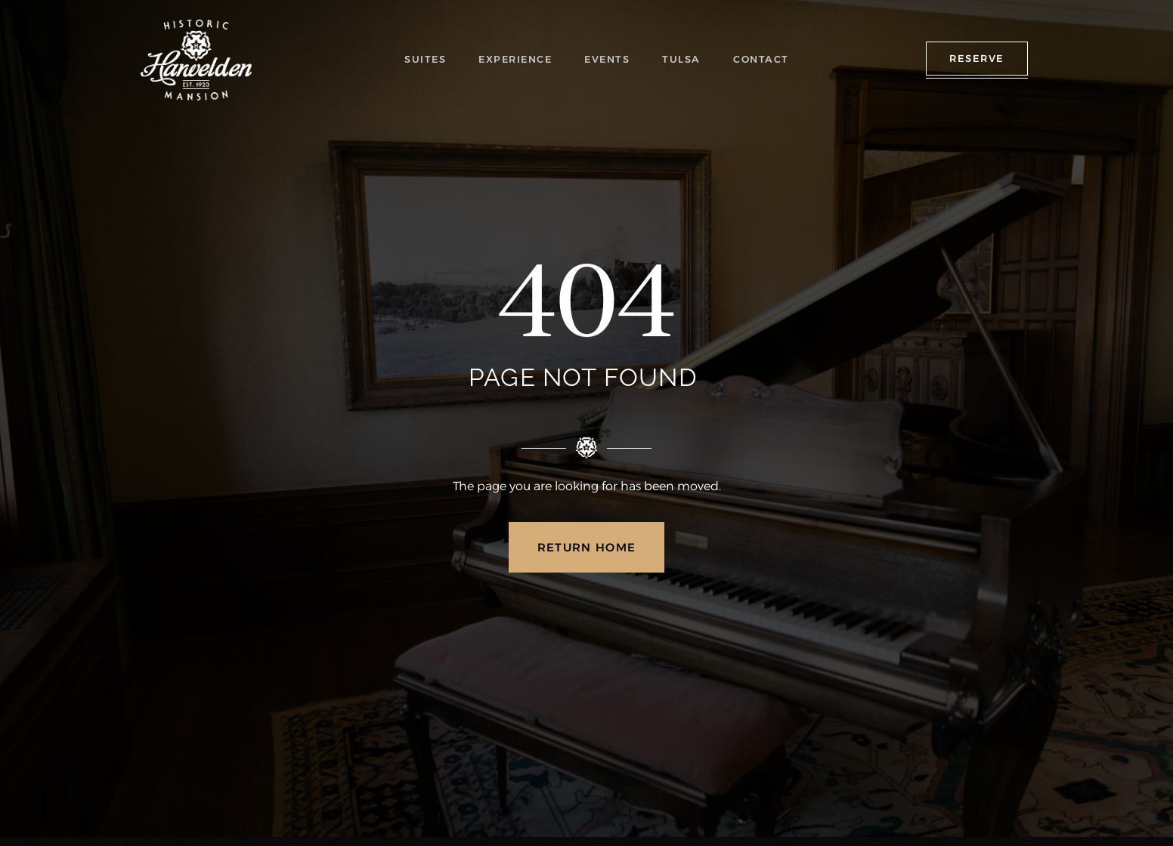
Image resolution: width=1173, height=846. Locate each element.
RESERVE (976, 58)
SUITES (429, 59)
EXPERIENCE (519, 59)
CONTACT (760, 59)
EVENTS (610, 59)
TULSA (683, 59)
